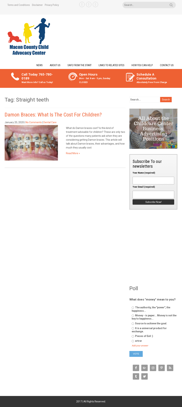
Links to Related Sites (111, 65)
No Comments (34, 122)
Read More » (73, 153)
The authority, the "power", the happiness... (151, 309)
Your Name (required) (153, 176)
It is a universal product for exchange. (149, 330)
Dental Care (50, 122)
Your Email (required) (153, 190)
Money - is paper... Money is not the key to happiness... (154, 317)
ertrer (137, 340)
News (39, 65)
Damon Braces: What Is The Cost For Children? (53, 114)
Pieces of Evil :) (142, 336)
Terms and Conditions (18, 5)
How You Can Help (142, 65)
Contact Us (167, 65)
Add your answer (140, 345)
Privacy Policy (52, 5)
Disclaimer (37, 5)
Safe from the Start (80, 65)
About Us (55, 65)
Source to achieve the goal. (149, 323)
